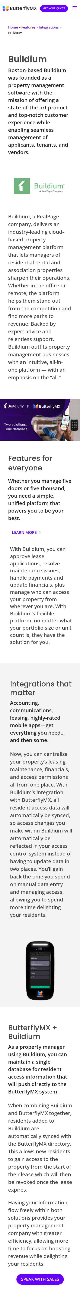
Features (28, 27)
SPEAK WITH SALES (40, 1279)
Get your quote (54, 8)
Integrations (49, 27)
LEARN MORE (24, 532)
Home (13, 27)
